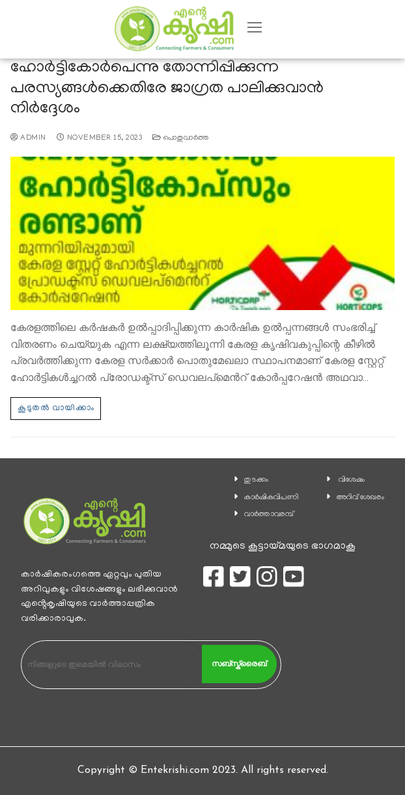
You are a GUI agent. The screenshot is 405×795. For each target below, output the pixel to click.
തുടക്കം (256, 480)
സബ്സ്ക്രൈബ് (239, 663)
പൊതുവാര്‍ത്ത (180, 138)
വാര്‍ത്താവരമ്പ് (269, 514)
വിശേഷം (352, 480)
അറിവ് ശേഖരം (360, 497)
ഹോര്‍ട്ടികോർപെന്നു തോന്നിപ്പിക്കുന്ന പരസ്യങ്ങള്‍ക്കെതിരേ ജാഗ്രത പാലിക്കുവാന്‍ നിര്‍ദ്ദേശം (167, 89)
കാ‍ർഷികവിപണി (271, 497)
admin (28, 138)
